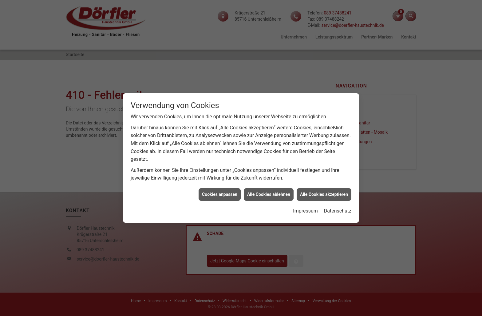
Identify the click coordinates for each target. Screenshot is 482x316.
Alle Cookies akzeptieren (324, 192)
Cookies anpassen (219, 192)
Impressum (305, 209)
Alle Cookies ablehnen (268, 192)
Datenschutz (337, 209)
